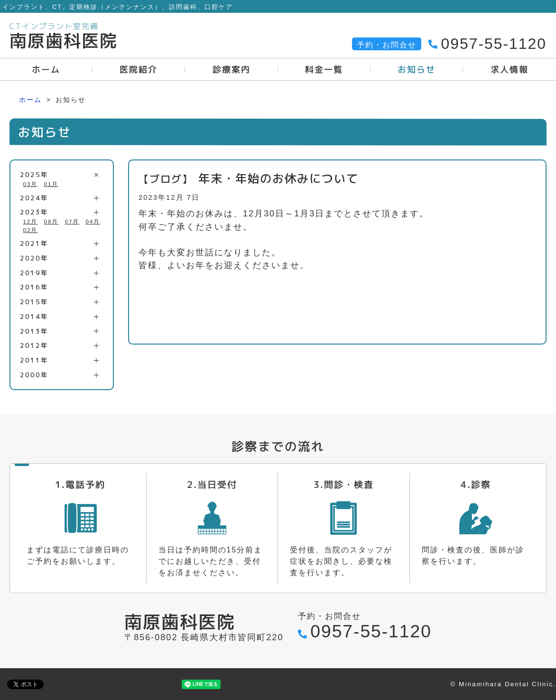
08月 (51, 221)
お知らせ (417, 69)
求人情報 (509, 69)
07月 (72, 221)
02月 (30, 230)
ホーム (30, 99)
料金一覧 (324, 69)
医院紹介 (139, 69)
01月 (51, 184)
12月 (30, 221)
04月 (93, 221)
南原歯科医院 (63, 40)
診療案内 (231, 69)
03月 (30, 184)
